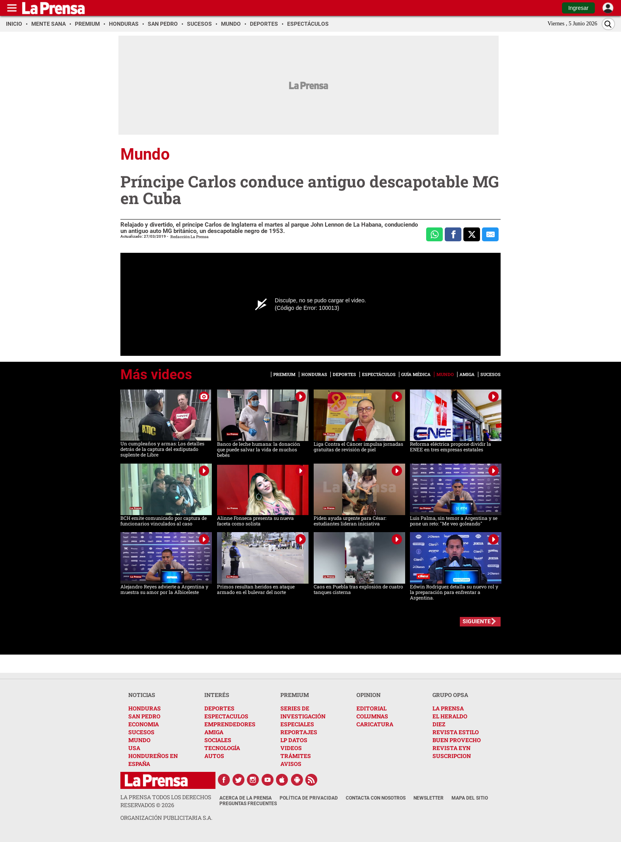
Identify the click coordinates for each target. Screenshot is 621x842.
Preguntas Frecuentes (248, 803)
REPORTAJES (298, 732)
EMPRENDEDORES (229, 724)
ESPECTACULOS (226, 716)
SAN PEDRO (144, 716)
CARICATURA (374, 724)
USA (134, 748)
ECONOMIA (143, 724)
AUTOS (214, 756)
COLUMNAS (372, 716)
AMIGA (213, 732)
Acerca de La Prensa (245, 798)
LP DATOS (293, 740)
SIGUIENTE (477, 621)
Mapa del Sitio (469, 798)
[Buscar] (608, 24)
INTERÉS (216, 695)
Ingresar (578, 8)
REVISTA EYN (451, 748)
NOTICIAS (141, 695)
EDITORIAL (371, 708)
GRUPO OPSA (450, 695)
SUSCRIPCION (451, 756)
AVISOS (290, 764)
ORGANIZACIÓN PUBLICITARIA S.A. (166, 817)
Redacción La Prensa (189, 236)
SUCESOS (141, 732)
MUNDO (139, 740)
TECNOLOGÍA (222, 748)
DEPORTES (219, 708)
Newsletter (428, 798)
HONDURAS (144, 708)
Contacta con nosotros (376, 798)
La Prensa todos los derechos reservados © (165, 801)
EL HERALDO (449, 716)
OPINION (368, 695)
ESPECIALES (297, 724)
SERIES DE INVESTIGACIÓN (303, 712)
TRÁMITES (295, 756)
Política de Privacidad (309, 798)
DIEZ (438, 724)
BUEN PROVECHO (456, 740)
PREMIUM (294, 695)
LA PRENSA (448, 708)
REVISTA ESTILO (455, 732)
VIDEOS (291, 748)
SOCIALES (217, 740)
